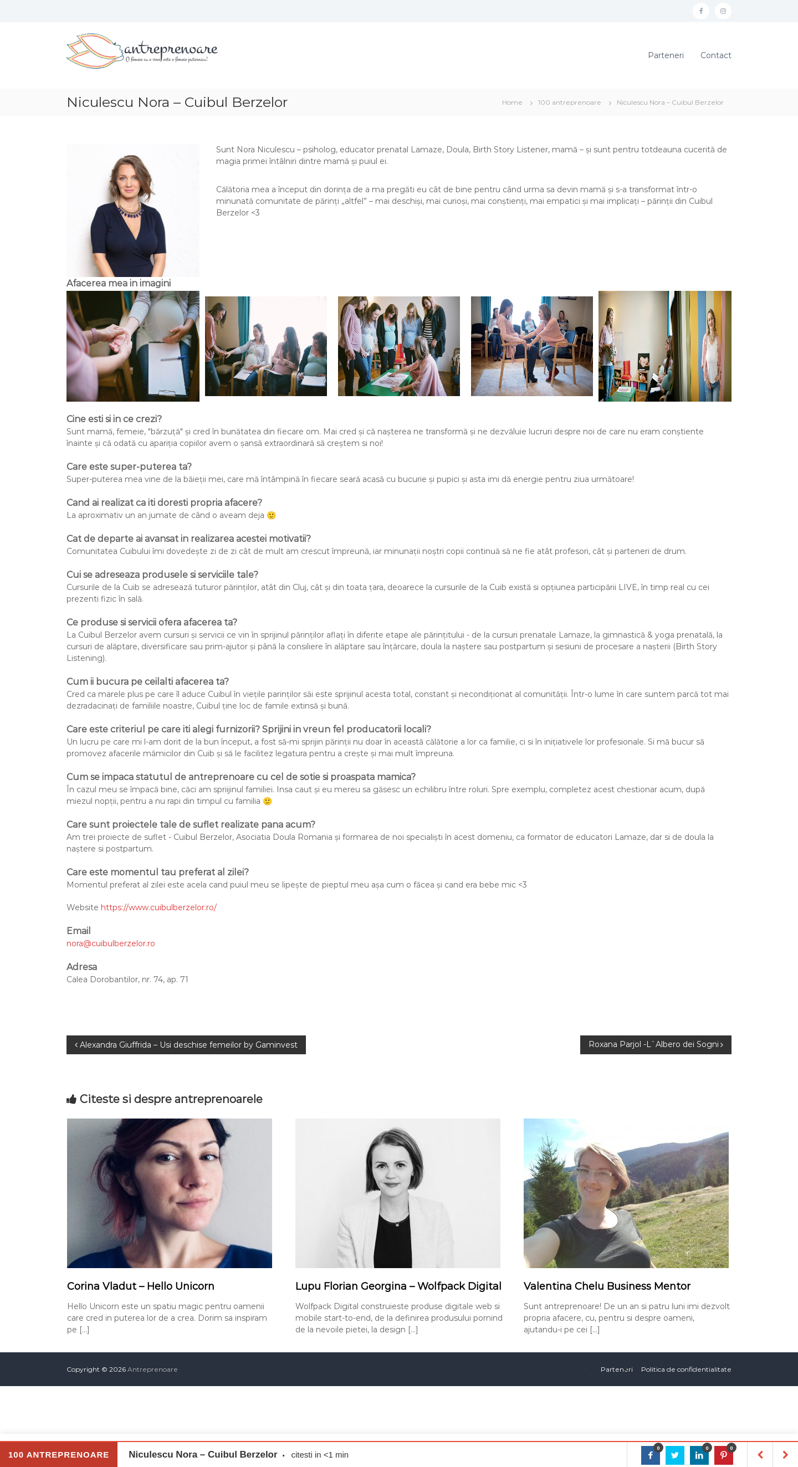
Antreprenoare (152, 1369)
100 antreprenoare (569, 102)
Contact (716, 55)
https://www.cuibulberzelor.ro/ (159, 907)
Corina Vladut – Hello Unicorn (140, 1286)
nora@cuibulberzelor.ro (110, 943)
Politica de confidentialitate (686, 1369)
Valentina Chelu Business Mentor (607, 1286)
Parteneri (666, 55)
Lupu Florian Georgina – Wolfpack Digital (398, 1286)
